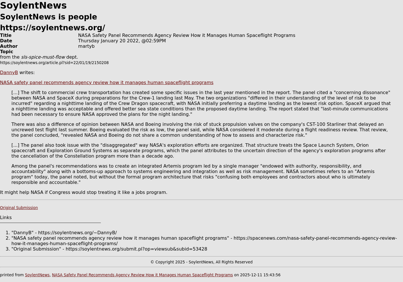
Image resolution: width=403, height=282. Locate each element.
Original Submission (19, 208)
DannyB (9, 72)
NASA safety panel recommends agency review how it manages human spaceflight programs (106, 82)
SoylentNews (37, 275)
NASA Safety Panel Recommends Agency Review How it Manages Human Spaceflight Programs (142, 275)
